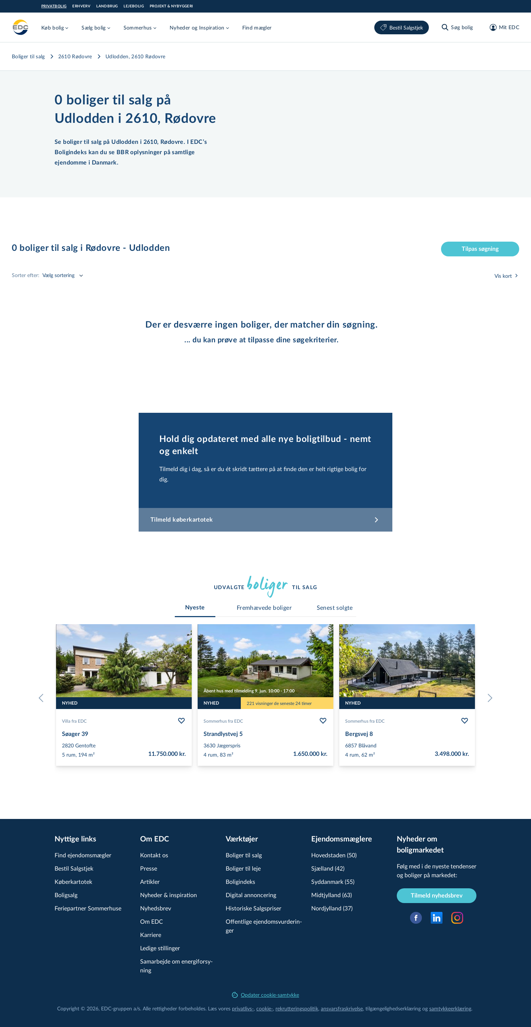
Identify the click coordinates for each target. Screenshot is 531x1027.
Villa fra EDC (74, 720)
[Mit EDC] (502, 27)
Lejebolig (134, 6)
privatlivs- (243, 1008)
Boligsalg (66, 894)
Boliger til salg (28, 56)
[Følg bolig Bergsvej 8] (464, 720)
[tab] (195, 607)
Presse (148, 868)
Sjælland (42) (327, 868)
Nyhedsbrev (155, 908)
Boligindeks (240, 881)
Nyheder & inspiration (168, 894)
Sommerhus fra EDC (223, 720)
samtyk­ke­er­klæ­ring (450, 1008)
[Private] (21, 27)
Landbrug (107, 6)
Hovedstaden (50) (334, 854)
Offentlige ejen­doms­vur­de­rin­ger (264, 926)
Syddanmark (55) (332, 881)
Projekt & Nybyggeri (171, 6)
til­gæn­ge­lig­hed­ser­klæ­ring (393, 1008)
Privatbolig (53, 6)
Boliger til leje (243, 868)
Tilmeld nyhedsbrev (436, 896)
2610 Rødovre (75, 56)
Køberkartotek (73, 881)
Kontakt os (154, 854)
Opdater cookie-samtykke (265, 995)
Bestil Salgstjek (401, 27)
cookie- (264, 1008)
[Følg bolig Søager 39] (181, 720)
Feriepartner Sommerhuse (88, 908)
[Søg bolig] (457, 27)
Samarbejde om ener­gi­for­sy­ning (176, 966)
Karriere (150, 934)
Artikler (150, 881)
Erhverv (81, 6)
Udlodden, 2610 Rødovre (135, 56)
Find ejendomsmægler (83, 854)
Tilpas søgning (480, 249)
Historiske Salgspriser (253, 908)
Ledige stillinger (160, 947)
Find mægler (257, 27)
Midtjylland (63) (331, 894)
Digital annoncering (251, 894)
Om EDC (151, 921)
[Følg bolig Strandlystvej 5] (323, 720)
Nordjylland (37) (332, 908)
